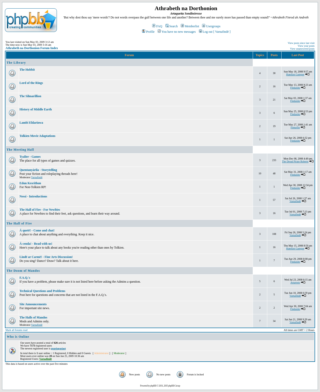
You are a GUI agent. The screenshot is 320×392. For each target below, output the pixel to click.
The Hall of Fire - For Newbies (39, 209)
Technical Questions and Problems (42, 291)
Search (171, 26)
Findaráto (295, 87)
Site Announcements (32, 304)
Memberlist (190, 26)
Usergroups (211, 26)
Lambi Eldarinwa (31, 122)
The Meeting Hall (20, 149)
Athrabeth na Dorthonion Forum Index (31, 48)
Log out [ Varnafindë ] (215, 32)
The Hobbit (27, 69)
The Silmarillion (30, 96)
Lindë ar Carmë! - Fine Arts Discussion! (46, 257)
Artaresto (295, 282)
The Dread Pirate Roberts (295, 161)
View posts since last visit (301, 43)
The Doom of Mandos (23, 271)
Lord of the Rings (31, 83)
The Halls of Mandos (33, 317)
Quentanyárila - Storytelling (38, 170)
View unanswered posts (302, 48)
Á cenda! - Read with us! (35, 243)
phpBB (153, 385)
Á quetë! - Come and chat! (37, 230)
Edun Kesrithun (30, 183)
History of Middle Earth (35, 109)
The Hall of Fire (19, 223)
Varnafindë (37, 177)
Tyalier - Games (30, 156)
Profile (148, 32)
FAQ (157, 26)
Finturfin (295, 127)
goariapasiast (58, 348)
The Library (16, 62)
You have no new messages (177, 32)
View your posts (306, 45)
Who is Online (18, 336)
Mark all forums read (16, 330)
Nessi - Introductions (33, 196)
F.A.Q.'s (24, 278)
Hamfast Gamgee (295, 74)
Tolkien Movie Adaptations (37, 136)
